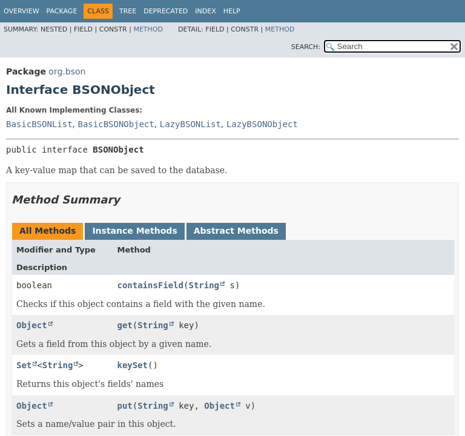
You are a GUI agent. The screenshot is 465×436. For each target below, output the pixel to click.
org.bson (66, 71)
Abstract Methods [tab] (236, 231)
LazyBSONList (190, 124)
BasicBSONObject (116, 124)
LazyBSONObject (262, 124)
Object (31, 325)
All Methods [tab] (47, 231)
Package (62, 11)
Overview (21, 11)
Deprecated (165, 11)
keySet (132, 365)
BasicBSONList (39, 124)
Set (23, 365)
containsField (150, 285)
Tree (127, 11)
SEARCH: (305, 47)
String (203, 285)
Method (148, 29)
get (124, 325)
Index (205, 11)
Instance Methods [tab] (134, 231)
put (124, 406)
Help (231, 11)
